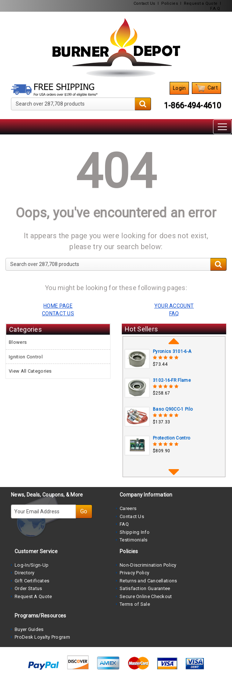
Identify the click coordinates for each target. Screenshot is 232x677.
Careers (128, 508)
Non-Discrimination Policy (148, 565)
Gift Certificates (32, 580)
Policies (169, 3)
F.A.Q (215, 8)
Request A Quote (33, 596)
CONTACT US (58, 313)
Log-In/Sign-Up (32, 565)
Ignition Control (26, 357)
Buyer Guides (29, 629)
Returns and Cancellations (148, 580)
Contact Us (144, 3)
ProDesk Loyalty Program (42, 637)
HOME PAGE (58, 306)
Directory (25, 572)
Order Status (28, 588)
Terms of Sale (135, 604)
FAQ (124, 524)
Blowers (18, 342)
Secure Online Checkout (146, 596)
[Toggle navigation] (222, 126)
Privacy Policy (134, 572)
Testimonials (134, 540)
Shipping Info (135, 532)
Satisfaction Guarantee (145, 588)
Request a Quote (201, 3)
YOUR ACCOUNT (174, 306)
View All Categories (30, 371)
